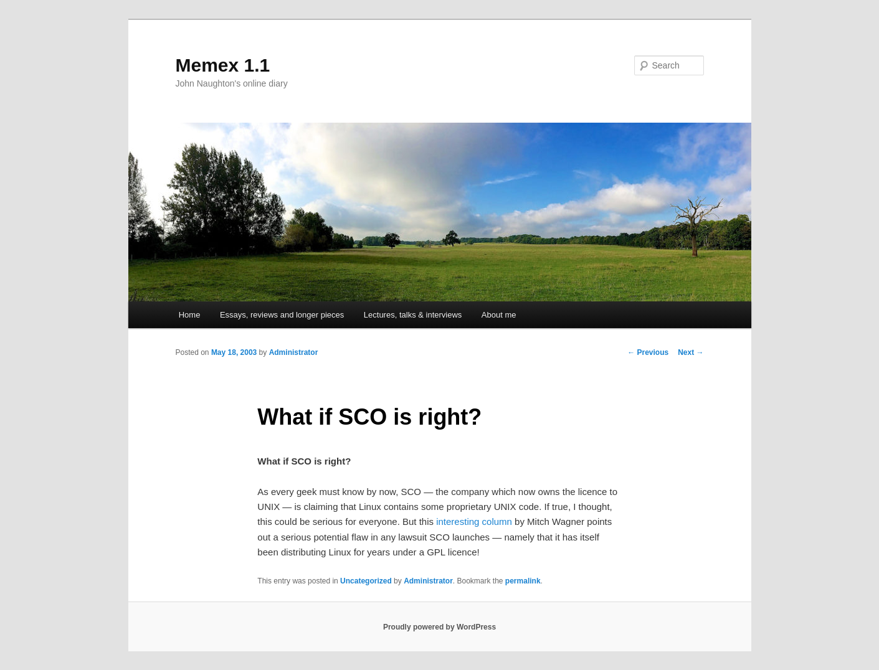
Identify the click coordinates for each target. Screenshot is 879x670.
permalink (523, 581)
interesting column (474, 521)
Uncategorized (366, 581)
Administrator (293, 352)
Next (690, 352)
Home (190, 314)
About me (499, 314)
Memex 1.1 (223, 65)
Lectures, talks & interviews (413, 314)
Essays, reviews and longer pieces (282, 314)
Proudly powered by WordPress (439, 627)
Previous (647, 352)
